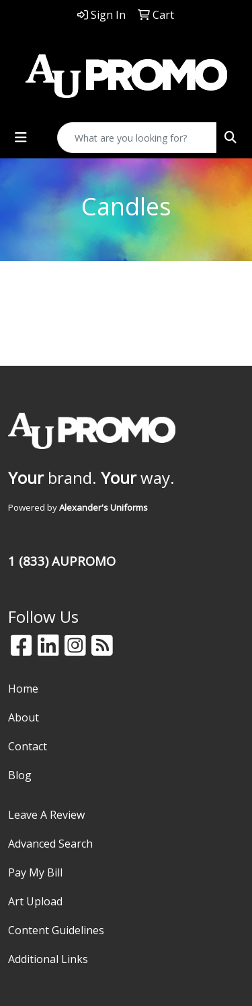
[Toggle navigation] (21, 137)
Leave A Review (46, 814)
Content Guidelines (56, 930)
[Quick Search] (137, 137)
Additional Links (48, 959)
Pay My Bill (35, 872)
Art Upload (35, 901)
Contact (27, 746)
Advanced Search (50, 843)
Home (23, 688)
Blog (20, 775)
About (23, 717)
